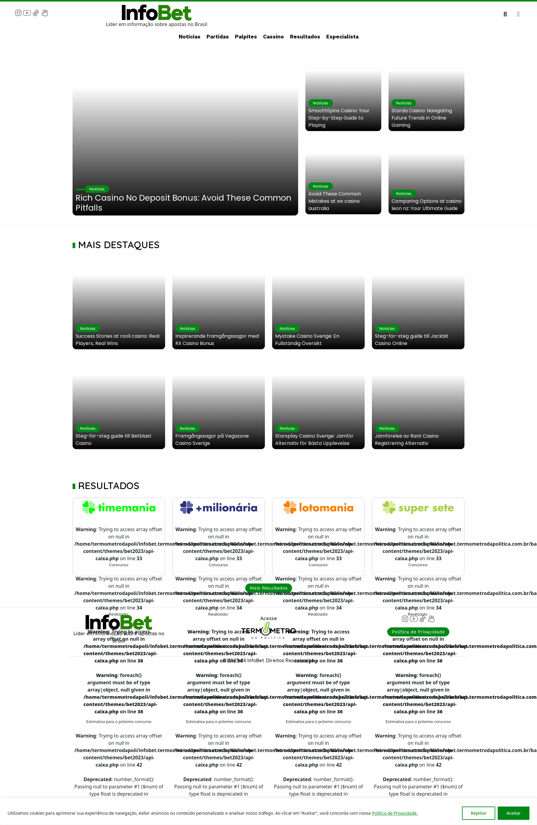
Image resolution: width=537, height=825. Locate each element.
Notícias (189, 37)
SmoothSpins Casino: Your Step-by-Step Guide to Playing (338, 118)
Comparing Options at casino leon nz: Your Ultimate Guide (426, 205)
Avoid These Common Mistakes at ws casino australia (334, 201)
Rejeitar (479, 813)
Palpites (246, 37)
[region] (268, 811)
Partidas (218, 37)
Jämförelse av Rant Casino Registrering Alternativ (407, 439)
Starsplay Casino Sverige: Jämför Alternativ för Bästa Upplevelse (314, 439)
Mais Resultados (269, 588)
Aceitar (513, 813)
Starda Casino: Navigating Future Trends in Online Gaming (422, 118)
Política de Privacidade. (395, 813)
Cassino (273, 37)
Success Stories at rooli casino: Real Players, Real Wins (117, 340)
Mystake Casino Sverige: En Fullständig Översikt (307, 340)
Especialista (342, 37)
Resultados (305, 37)
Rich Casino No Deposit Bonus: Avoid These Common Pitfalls (183, 203)
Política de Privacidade (418, 632)
